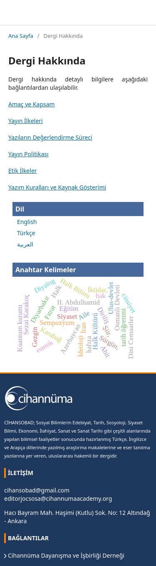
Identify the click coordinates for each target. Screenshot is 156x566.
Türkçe (26, 233)
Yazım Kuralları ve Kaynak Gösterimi (57, 187)
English (27, 222)
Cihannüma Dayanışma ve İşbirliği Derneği (66, 555)
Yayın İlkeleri (25, 121)
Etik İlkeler (22, 171)
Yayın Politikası (28, 154)
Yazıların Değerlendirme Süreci (50, 137)
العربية (25, 244)
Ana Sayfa (20, 35)
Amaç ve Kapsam (31, 104)
